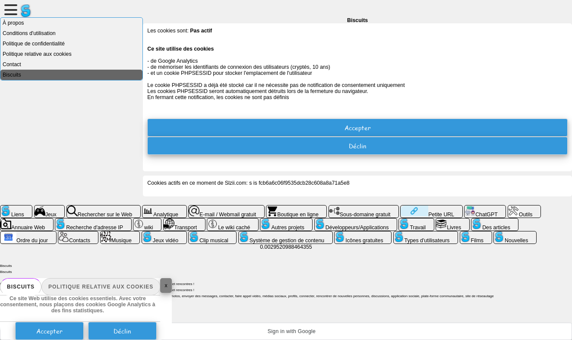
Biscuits (21, 287)
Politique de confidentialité (34, 44)
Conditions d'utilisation (29, 33)
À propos (13, 23)
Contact (12, 64)
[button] (286, 331)
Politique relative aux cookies (100, 287)
